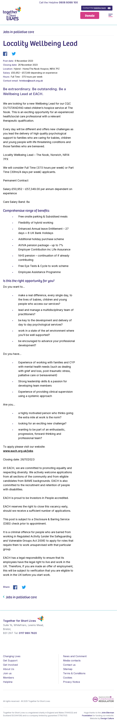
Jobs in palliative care (18, 31)
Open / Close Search (103, 15)
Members (8, 677)
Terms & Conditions (74, 673)
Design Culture (107, 718)
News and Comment (75, 656)
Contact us (69, 664)
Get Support (10, 660)
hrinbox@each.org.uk (31, 80)
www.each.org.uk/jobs (18, 450)
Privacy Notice (71, 681)
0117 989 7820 (28, 633)
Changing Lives (11, 656)
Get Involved (10, 664)
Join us (7, 673)
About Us (8, 669)
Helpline (7, 681)
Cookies (67, 677)
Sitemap (67, 669)
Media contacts (72, 660)
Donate (90, 15)
